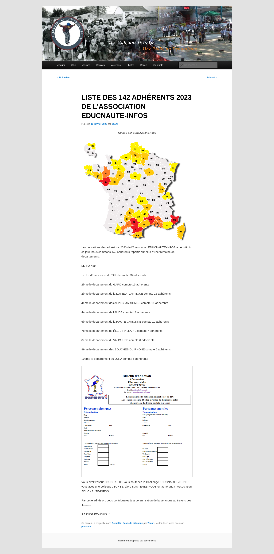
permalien (86, 526)
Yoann (115, 124)
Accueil (61, 65)
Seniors (100, 65)
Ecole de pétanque (133, 523)
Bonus (143, 65)
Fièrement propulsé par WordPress (137, 540)
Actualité (116, 523)
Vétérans (116, 65)
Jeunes (86, 65)
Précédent (63, 77)
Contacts (158, 65)
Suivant (212, 77)
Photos (130, 65)
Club (73, 65)
